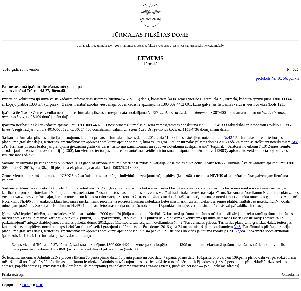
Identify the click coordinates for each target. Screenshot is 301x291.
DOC (26, 285)
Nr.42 (227, 137)
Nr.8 (294, 142)
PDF (39, 285)
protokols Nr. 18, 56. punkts (277, 78)
